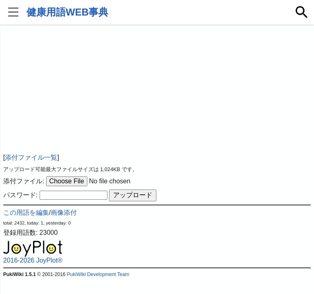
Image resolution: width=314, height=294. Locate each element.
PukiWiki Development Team (98, 274)
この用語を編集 (26, 212)
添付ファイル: (23, 181)
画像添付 (64, 212)
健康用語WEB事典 (67, 12)
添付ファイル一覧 (31, 157)
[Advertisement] (157, 90)
